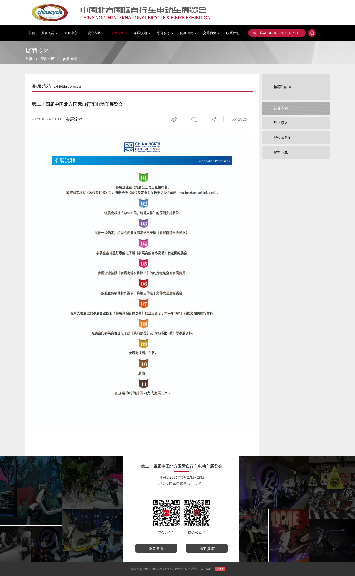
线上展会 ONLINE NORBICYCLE (276, 33)
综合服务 (165, 33)
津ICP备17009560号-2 (174, 569)
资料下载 (281, 152)
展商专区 (119, 33)
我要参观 (156, 548)
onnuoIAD (204, 569)
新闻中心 (72, 33)
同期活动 (188, 33)
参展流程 (70, 59)
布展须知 (142, 33)
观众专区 (96, 33)
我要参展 (207, 548)
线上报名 (281, 123)
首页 (32, 33)
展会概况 (49, 33)
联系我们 (232, 33)
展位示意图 (282, 137)
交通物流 (211, 33)
